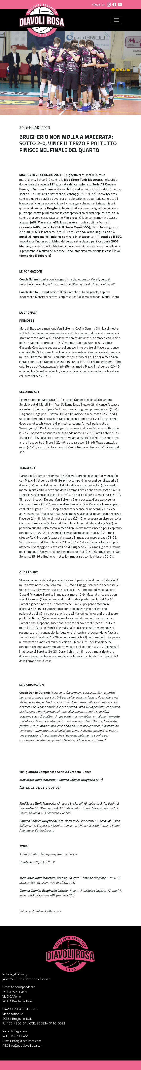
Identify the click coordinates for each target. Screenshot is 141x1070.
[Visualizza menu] (116, 20)
